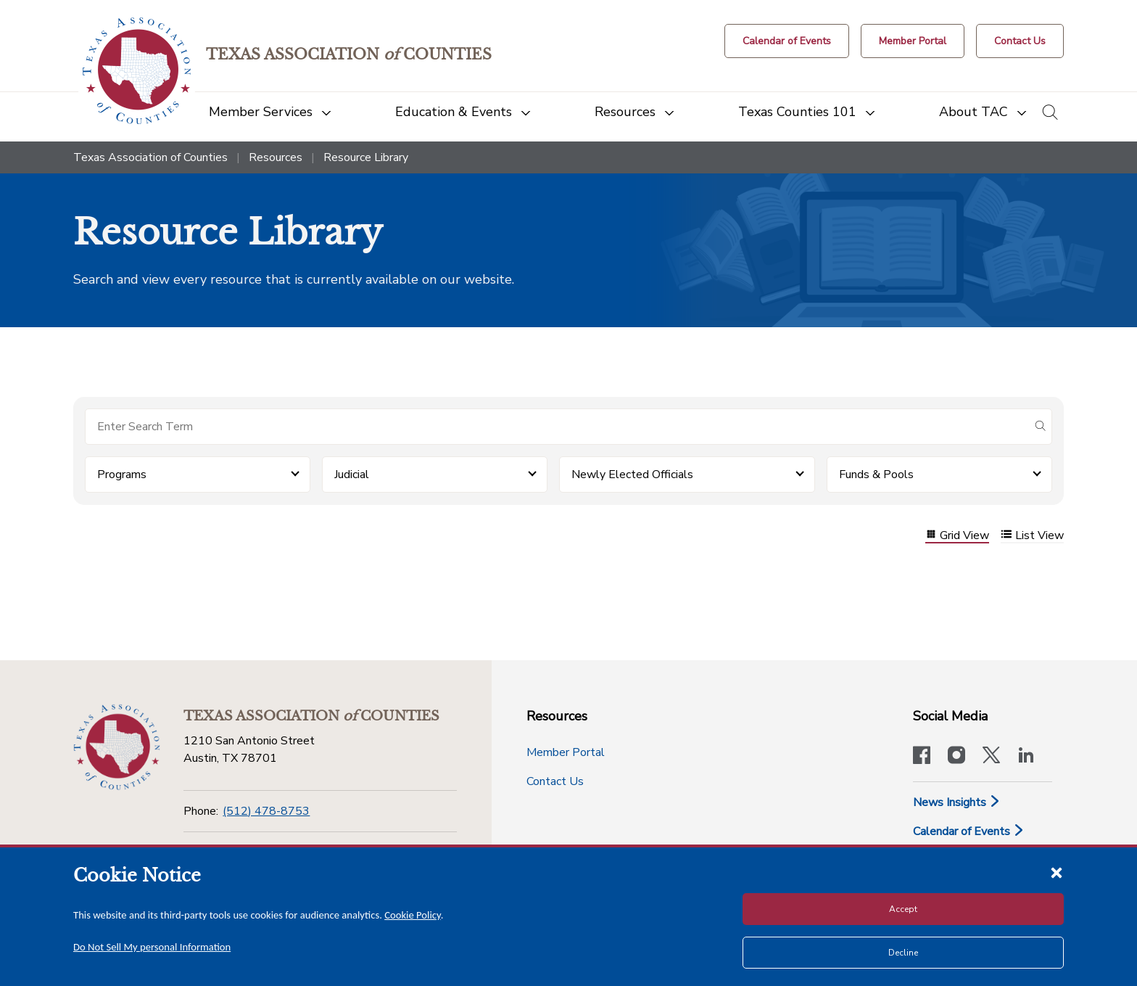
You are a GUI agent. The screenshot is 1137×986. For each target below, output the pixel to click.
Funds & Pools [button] (876, 474)
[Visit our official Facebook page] (921, 757)
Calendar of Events (969, 831)
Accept (903, 909)
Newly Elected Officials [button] (632, 474)
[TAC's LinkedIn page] (1026, 757)
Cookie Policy (412, 914)
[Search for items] (557, 426)
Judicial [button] (351, 474)
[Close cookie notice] (1056, 872)
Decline (903, 952)
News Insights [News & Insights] (957, 802)
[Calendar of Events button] (786, 41)
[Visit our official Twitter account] (991, 757)
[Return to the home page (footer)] (116, 747)
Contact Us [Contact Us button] (555, 781)
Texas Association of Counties (150, 157)
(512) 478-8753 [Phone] (266, 811)
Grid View (957, 535)
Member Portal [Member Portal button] (565, 752)
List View (1032, 535)
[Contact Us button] (1020, 41)
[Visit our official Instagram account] (956, 757)
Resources (275, 157)
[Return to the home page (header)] (136, 70)
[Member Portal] (912, 41)
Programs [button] (121, 474)
